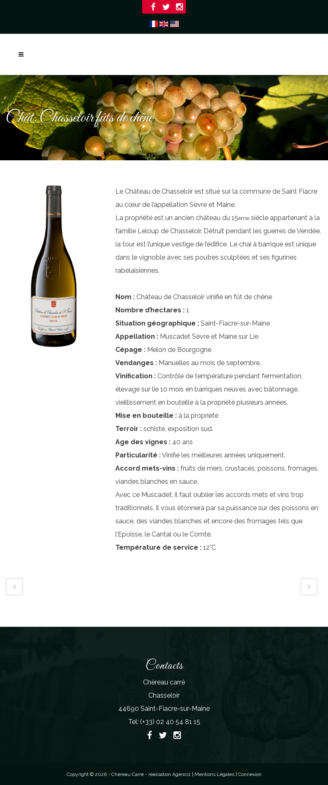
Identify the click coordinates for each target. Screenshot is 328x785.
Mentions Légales (215, 774)
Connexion (250, 774)
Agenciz (181, 774)
